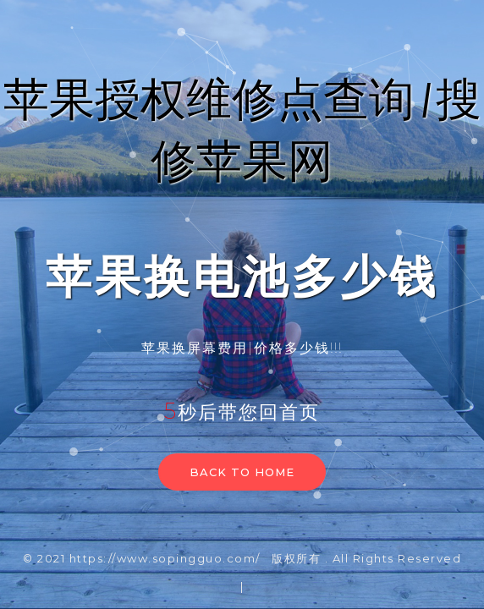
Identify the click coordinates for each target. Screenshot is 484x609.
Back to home (242, 472)
